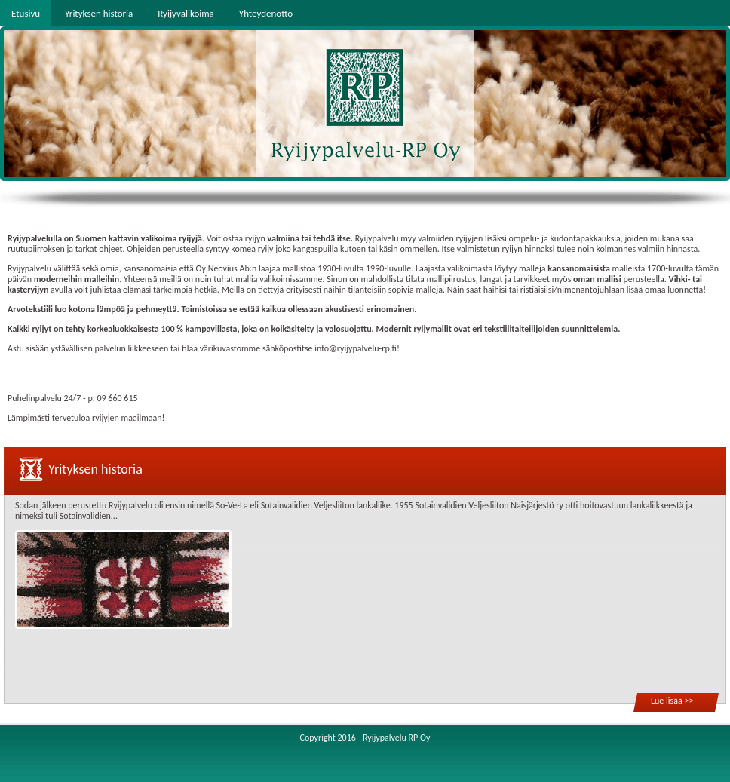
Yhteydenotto (266, 13)
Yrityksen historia (99, 13)
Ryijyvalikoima (186, 13)
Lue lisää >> (672, 700)
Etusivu (25, 13)
